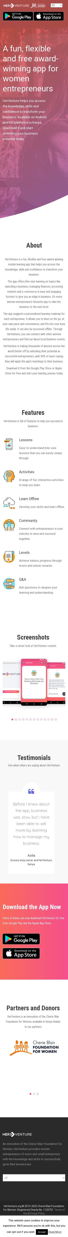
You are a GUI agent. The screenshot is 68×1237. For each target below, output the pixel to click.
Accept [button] (42, 1232)
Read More (55, 1232)
